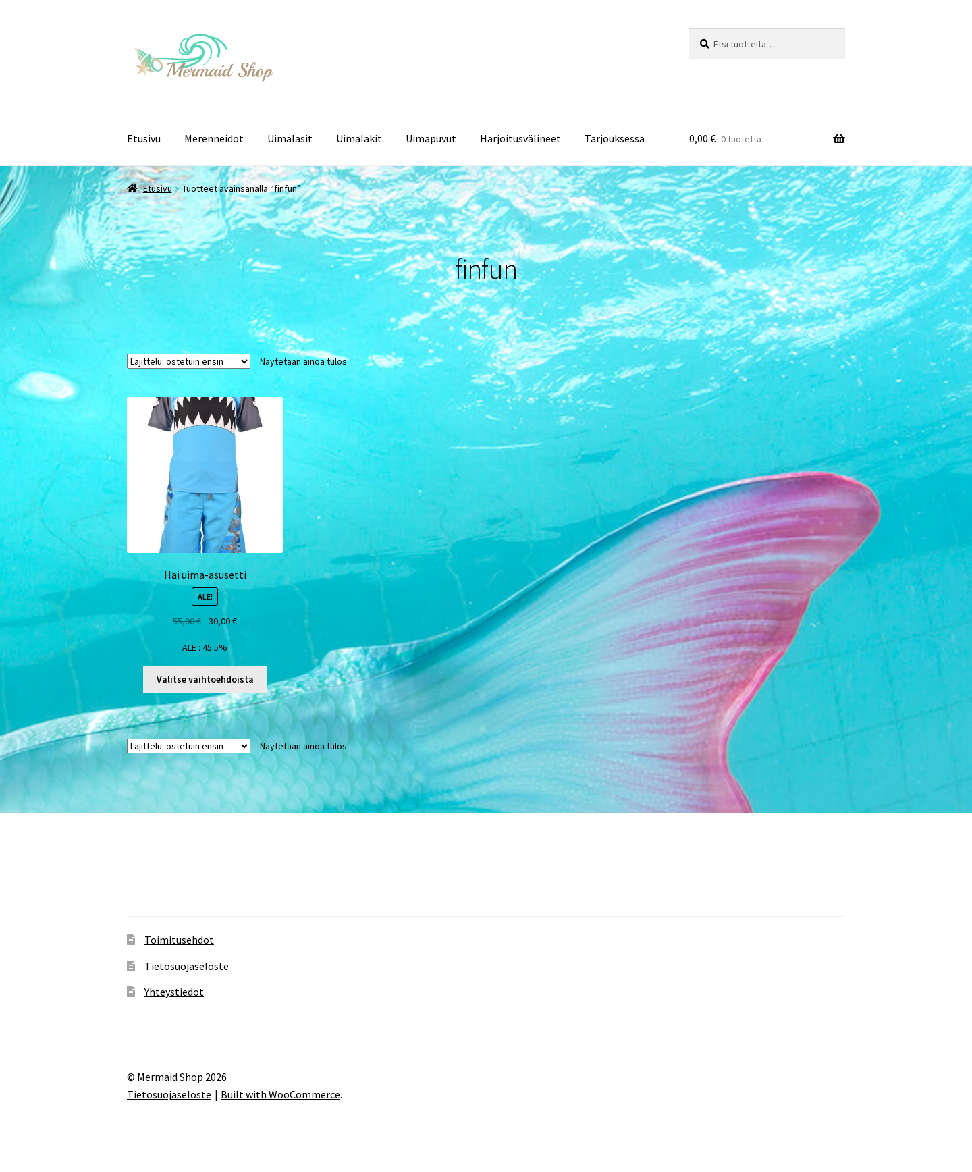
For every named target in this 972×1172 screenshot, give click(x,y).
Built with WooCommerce (280, 1094)
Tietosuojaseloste (186, 966)
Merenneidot (214, 138)
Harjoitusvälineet (520, 138)
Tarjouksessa (615, 138)
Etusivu (144, 138)
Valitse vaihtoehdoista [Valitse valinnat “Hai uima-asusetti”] (205, 679)
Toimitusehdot (179, 940)
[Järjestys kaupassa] (188, 361)
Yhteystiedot (174, 991)
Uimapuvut (431, 138)
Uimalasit (290, 138)
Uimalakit (359, 138)
